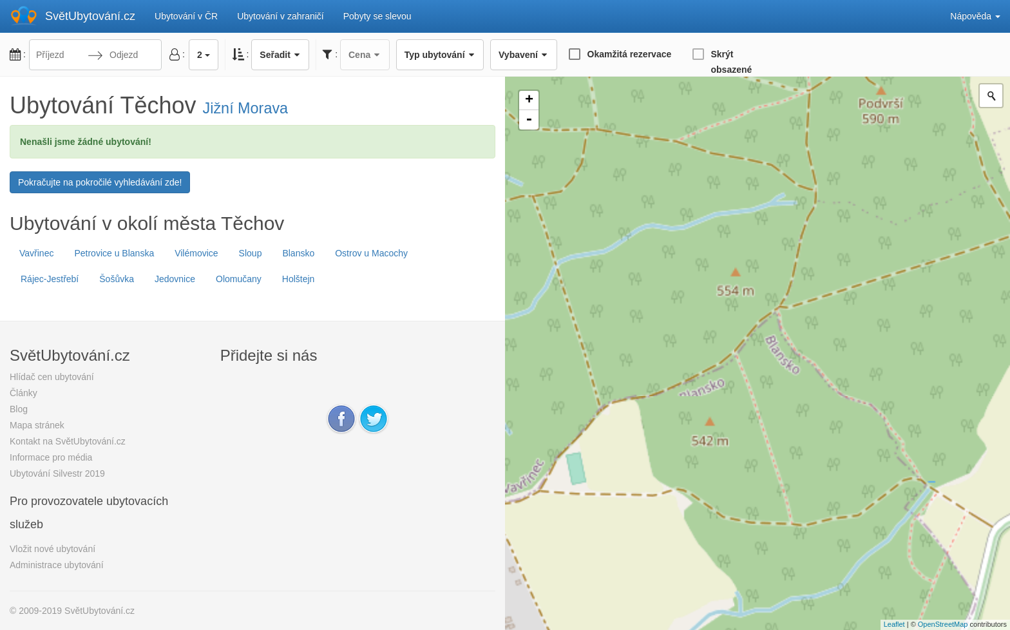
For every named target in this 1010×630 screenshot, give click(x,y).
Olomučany (239, 279)
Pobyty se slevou (377, 16)
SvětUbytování (90, 16)
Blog (19, 409)
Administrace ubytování (57, 565)
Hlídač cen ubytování (52, 377)
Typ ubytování (440, 55)
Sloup (250, 253)
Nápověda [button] (975, 16)
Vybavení (523, 55)
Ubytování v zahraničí (280, 16)
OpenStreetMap (943, 624)
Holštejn (298, 279)
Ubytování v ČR (186, 16)
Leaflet (894, 624)
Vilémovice (196, 253)
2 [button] (203, 55)
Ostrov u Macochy (371, 253)
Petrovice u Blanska (114, 253)
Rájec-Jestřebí (50, 279)
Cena (364, 55)
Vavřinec (36, 253)
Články (23, 393)
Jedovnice (175, 279)
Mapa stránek (37, 425)
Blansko (298, 253)
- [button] (528, 119)
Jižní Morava (246, 108)
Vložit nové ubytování (52, 549)
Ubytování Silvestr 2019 (57, 473)
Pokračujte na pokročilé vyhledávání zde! (100, 182)
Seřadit (280, 55)
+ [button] (529, 100)
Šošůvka (116, 279)
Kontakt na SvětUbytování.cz (68, 441)
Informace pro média (51, 457)
